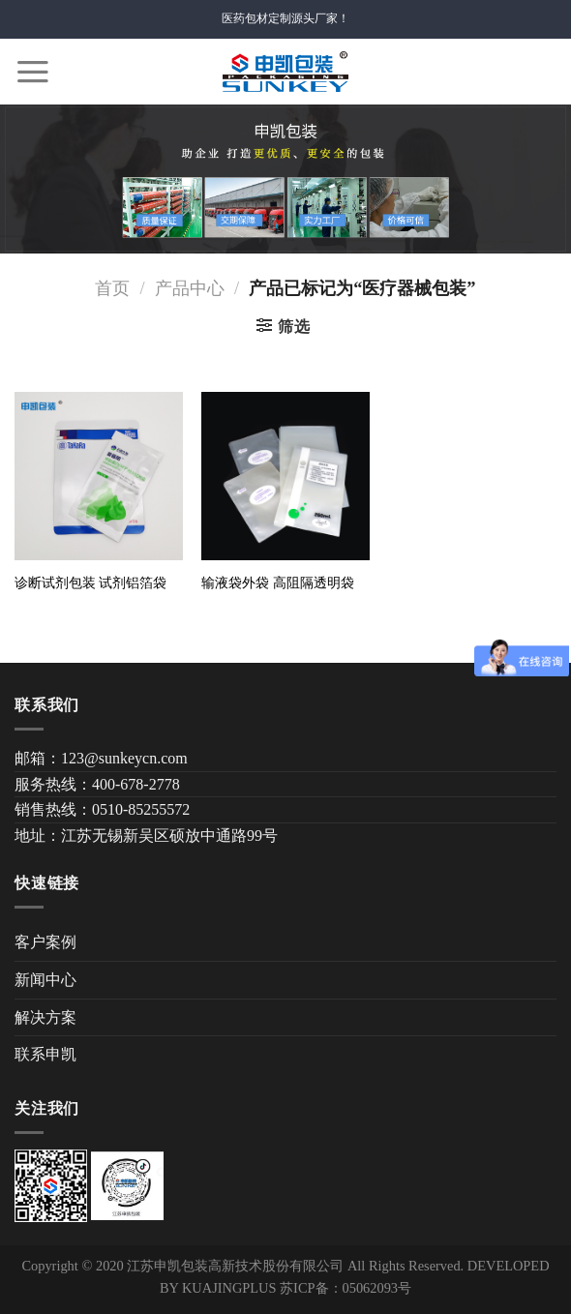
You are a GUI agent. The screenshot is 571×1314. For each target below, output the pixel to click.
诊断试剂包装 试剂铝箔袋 (91, 582)
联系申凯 (45, 1054)
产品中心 (190, 288)
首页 (112, 288)
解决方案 (45, 1017)
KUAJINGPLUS (229, 1288)
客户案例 (45, 942)
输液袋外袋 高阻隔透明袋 (277, 582)
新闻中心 (45, 979)
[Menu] (33, 72)
